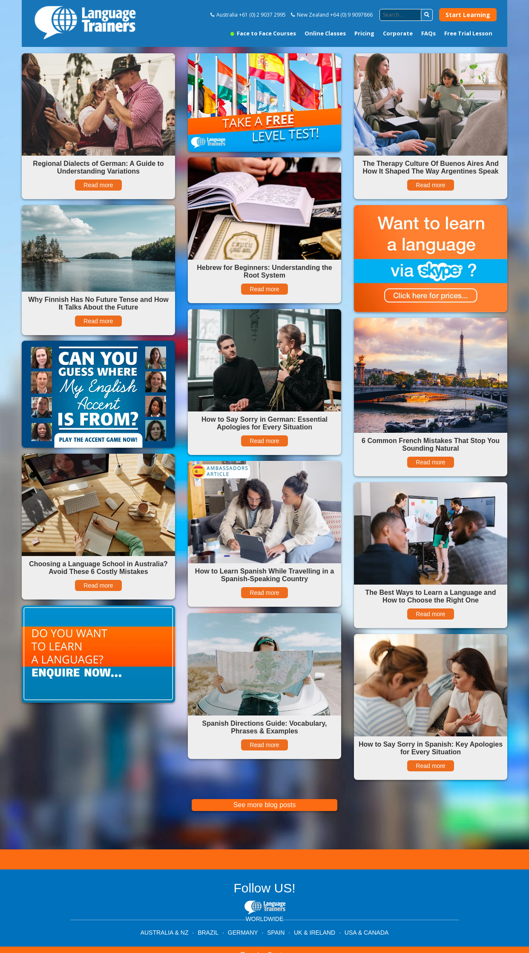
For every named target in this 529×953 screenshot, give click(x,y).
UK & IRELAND (314, 932)
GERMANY (243, 932)
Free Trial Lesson (468, 33)
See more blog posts (264, 804)
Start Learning (468, 15)
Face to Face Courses (263, 33)
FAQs (428, 33)
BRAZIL (208, 932)
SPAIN (276, 932)
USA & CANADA (366, 932)
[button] (427, 15)
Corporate (398, 33)
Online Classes (325, 33)
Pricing (364, 33)
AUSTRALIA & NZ (165, 932)
